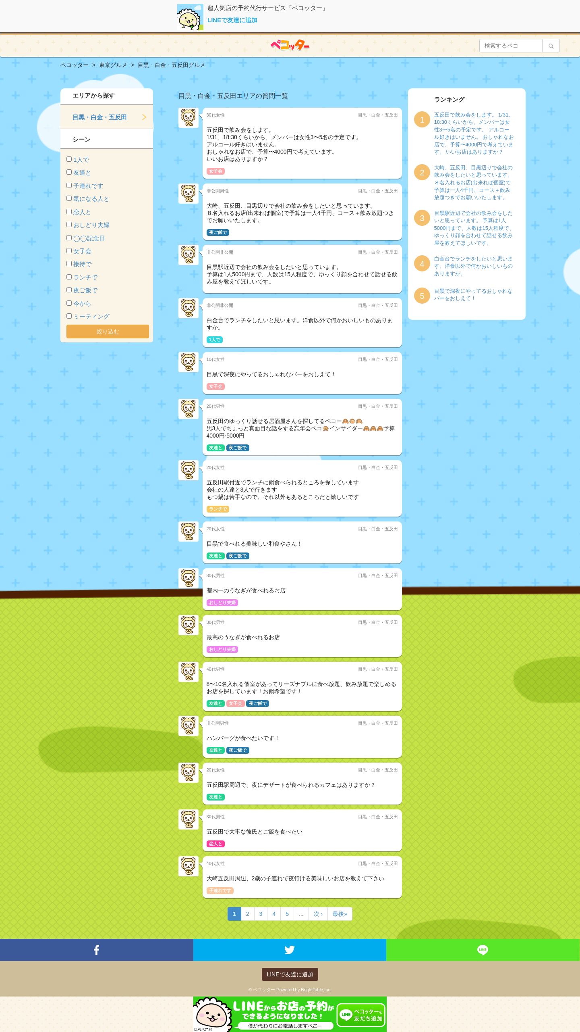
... (301, 914)
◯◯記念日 (89, 238)
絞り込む (108, 331)
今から (82, 303)
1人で (81, 159)
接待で (82, 264)
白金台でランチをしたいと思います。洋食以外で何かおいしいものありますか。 (473, 266)
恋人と (82, 211)
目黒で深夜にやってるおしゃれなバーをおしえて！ (473, 295)
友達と (82, 172)
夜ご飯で (85, 290)
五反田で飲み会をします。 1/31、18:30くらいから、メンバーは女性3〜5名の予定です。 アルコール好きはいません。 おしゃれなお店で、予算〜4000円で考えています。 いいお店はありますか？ (474, 133)
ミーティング (91, 316)
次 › (318, 914)
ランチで (85, 277)
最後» (340, 914)
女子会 (82, 251)
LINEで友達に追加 (232, 20)
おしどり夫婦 (91, 224)
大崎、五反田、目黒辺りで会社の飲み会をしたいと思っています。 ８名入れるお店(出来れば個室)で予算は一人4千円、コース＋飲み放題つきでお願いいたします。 (473, 182)
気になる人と (91, 198)
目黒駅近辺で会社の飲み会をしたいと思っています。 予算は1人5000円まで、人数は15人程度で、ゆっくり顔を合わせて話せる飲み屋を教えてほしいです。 (474, 228)
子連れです (88, 185)
